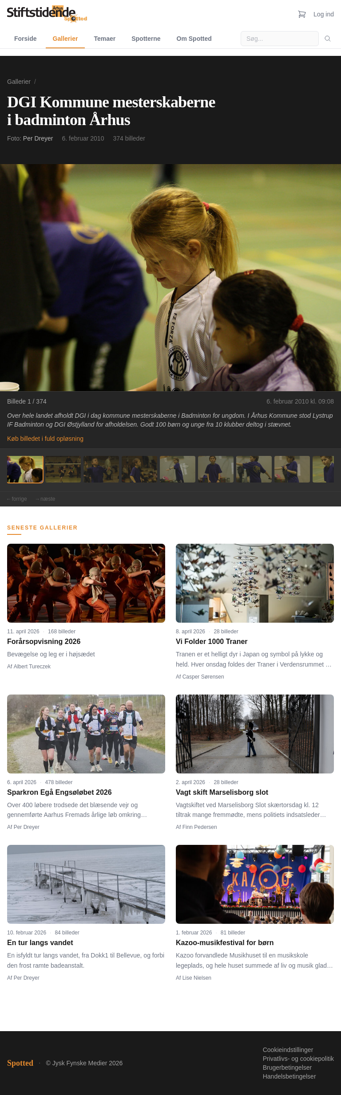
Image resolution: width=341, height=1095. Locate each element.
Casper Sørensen (203, 677)
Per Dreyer (38, 138)
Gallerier (65, 38)
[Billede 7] (254, 469)
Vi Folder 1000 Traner (212, 641)
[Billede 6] (216, 469)
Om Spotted (194, 38)
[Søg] (327, 38)
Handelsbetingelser (289, 1076)
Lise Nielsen (196, 978)
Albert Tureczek (32, 666)
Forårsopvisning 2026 (43, 641)
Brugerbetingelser (287, 1067)
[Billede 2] (63, 469)
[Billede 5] (177, 469)
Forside (25, 38)
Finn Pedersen (199, 827)
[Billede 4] (139, 469)
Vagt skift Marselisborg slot (222, 792)
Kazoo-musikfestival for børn (225, 942)
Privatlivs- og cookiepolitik (298, 1058)
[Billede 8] (292, 469)
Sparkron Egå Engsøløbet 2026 (59, 792)
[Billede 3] (101, 469)
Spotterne (145, 38)
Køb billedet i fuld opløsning (45, 438)
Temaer (104, 38)
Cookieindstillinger (288, 1049)
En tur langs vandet (40, 942)
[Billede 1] (25, 469)
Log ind (323, 14)
